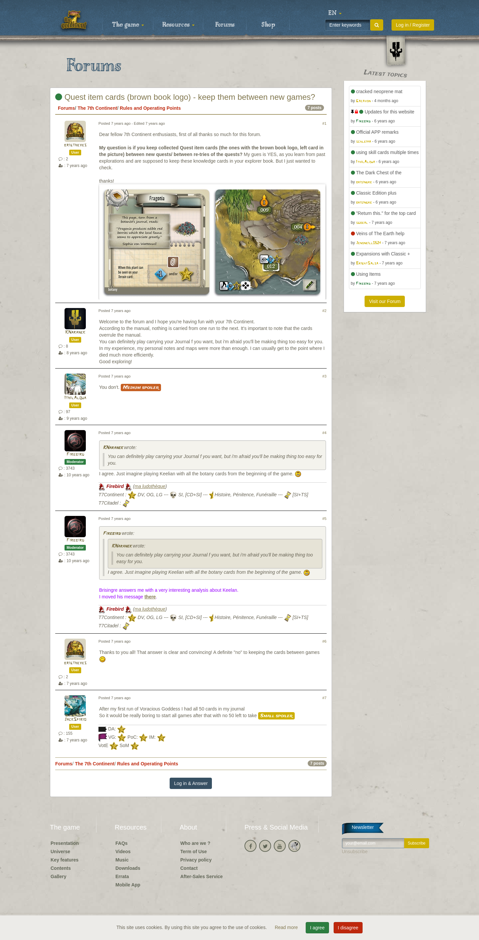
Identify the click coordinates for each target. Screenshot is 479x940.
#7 (324, 698)
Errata (122, 876)
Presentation (65, 843)
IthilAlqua (75, 397)
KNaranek (75, 332)
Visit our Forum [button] (384, 301)
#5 (324, 519)
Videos (123, 851)
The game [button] (128, 25)
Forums (225, 25)
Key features (65, 859)
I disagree (348, 927)
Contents (61, 868)
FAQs (121, 843)
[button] (335, 13)
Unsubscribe (355, 851)
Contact (189, 868)
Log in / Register (413, 25)
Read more (287, 927)
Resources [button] (178, 25)
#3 (324, 376)
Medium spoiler (141, 387)
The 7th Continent (97, 108)
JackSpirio (75, 719)
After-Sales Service (201, 876)
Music (122, 859)
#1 (324, 123)
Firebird (75, 454)
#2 (324, 311)
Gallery (58, 876)
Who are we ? (195, 843)
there (150, 596)
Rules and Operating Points (150, 108)
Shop (268, 25)
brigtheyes (75, 145)
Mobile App (127, 884)
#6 (324, 641)
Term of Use (193, 851)
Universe (60, 851)
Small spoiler (276, 715)
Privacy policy (196, 859)
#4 (324, 433)
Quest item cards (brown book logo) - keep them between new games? (185, 96)
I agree (317, 927)
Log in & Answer (191, 783)
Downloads (127, 868)
